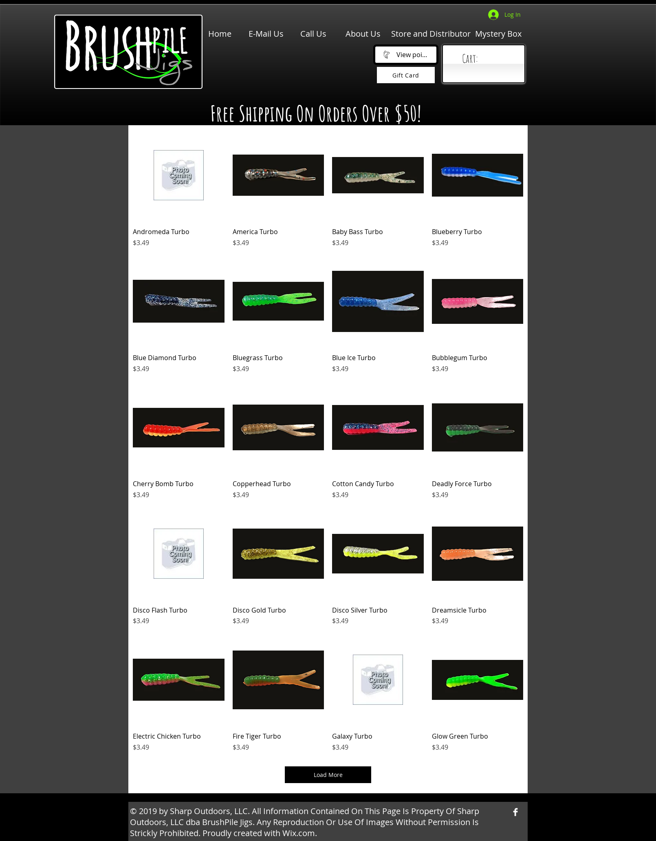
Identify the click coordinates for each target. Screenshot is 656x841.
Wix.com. (299, 833)
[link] (485, 59)
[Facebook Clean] (515, 812)
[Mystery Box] (498, 33)
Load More (328, 775)
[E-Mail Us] (266, 33)
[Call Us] (313, 33)
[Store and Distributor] (431, 33)
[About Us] (363, 33)
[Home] (220, 33)
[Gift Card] (406, 75)
